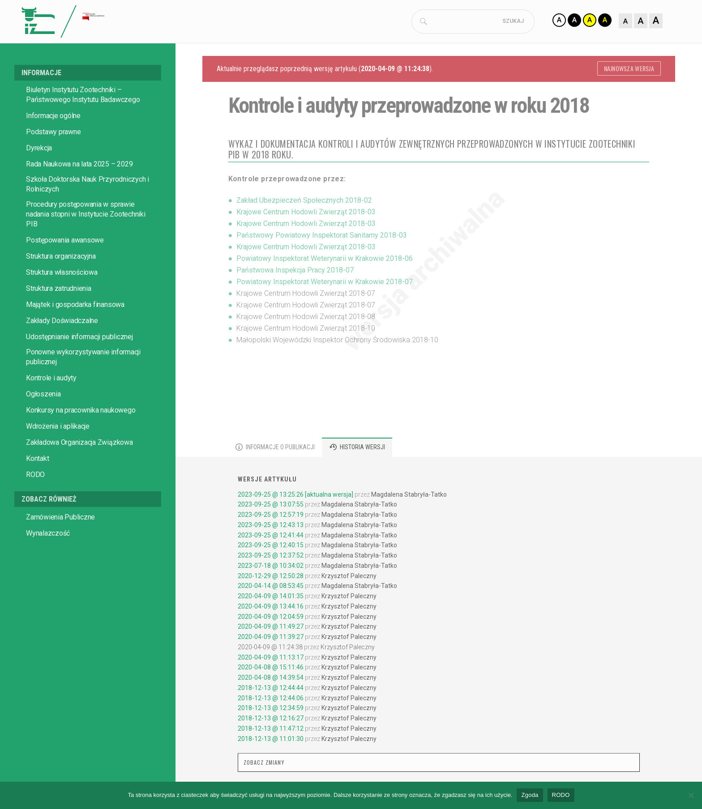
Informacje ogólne (53, 117)
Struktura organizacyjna (60, 258)
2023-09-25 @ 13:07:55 (271, 506)
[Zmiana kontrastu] (582, 21)
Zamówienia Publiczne (60, 519)
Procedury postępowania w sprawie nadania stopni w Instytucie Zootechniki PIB (86, 216)
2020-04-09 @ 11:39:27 (271, 638)
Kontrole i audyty (51, 379)
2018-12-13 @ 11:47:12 (271, 730)
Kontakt (37, 460)
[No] (690, 795)
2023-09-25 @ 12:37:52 (271, 557)
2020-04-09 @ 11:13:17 (271, 659)
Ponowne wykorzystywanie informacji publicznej (83, 358)
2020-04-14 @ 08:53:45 (271, 587)
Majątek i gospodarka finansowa (75, 306)
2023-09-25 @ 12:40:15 (271, 546)
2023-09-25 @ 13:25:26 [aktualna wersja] (295, 496)
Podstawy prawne (53, 133)
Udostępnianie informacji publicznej (79, 338)
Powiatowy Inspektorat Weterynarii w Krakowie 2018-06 (324, 260)
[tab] (275, 449)
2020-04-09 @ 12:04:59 (271, 618)
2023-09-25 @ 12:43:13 (271, 526)
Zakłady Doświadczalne (62, 322)
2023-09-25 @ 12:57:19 (271, 516)
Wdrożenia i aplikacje (58, 428)
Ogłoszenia (43, 396)
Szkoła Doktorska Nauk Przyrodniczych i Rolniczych (87, 186)
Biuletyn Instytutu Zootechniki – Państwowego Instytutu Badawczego (83, 96)
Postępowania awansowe (65, 242)
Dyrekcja (39, 149)
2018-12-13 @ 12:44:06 (271, 699)
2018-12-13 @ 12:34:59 (271, 709)
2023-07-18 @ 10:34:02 (271, 567)
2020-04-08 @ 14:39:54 (271, 679)
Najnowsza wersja (629, 70)
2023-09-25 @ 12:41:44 (271, 537)
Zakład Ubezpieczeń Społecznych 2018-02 (304, 202)
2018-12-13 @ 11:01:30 (271, 740)
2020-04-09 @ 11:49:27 (271, 628)
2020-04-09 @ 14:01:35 (271, 597)
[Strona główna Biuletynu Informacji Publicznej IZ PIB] (140, 22)
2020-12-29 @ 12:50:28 (271, 577)
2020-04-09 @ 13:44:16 (271, 608)
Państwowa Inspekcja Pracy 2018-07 (295, 272)
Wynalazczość (48, 535)
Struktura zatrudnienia (58, 290)
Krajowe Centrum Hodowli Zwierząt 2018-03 (306, 213)
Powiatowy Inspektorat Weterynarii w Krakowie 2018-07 (324, 283)
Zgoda (529, 795)
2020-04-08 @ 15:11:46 (271, 669)
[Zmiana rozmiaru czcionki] (641, 21)
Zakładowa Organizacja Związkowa (79, 444)
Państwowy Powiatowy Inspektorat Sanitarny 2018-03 (321, 237)
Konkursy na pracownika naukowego (80, 412)
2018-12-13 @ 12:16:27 (271, 720)
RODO (35, 476)
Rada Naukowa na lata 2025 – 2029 (79, 166)
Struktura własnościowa (62, 274)
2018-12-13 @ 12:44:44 (271, 689)
